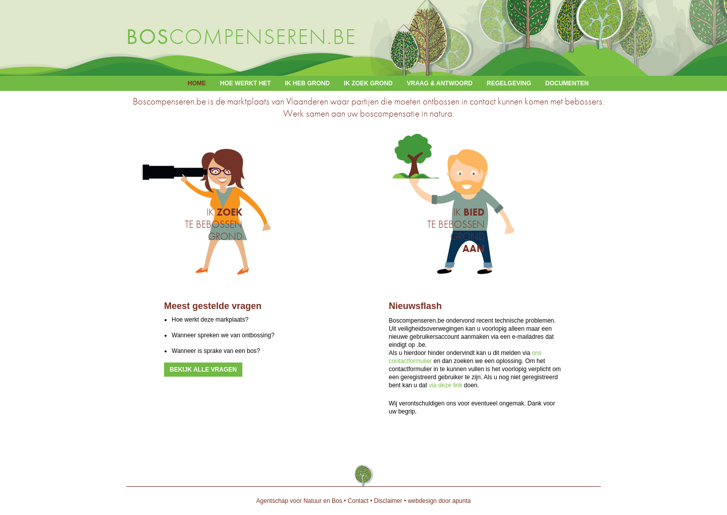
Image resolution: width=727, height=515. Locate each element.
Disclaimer (388, 500)
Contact (358, 500)
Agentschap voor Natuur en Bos (299, 500)
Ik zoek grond (368, 83)
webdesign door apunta (439, 500)
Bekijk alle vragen (203, 369)
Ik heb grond (307, 83)
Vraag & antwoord (440, 83)
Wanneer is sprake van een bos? (216, 350)
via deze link (445, 385)
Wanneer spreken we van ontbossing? (223, 335)
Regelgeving (509, 83)
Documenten (567, 83)
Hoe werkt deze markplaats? (210, 319)
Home (197, 83)
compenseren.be (241, 36)
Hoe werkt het (245, 83)
